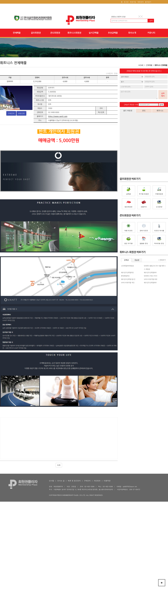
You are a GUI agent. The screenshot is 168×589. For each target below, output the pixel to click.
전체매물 (17, 33)
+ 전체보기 (162, 260)
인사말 (51, 532)
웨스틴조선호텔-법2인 (128, 279)
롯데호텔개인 (125, 276)
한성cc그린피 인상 (118, 16)
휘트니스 (160, 110)
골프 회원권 (127, 110)
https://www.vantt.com (57, 116)
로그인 (126, 2)
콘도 (144, 110)
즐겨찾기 (148, 2)
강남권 (137, 260)
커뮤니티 (151, 33)
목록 (58, 517)
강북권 (126, 260)
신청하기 (163, 94)
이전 (139, 16)
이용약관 (107, 532)
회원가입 (133, 2)
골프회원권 (36, 33)
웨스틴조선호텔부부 (150, 272)
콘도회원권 (55, 33)
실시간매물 (94, 33)
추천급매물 (113, 33)
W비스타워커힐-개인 (127, 282)
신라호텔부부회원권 (127, 266)
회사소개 (132, 33)
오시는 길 (61, 532)
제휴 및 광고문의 (74, 532)
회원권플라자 (84, 20)
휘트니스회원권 (74, 33)
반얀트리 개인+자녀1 (151, 276)
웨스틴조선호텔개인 (127, 272)
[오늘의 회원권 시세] (131, 105)
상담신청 (21, 113)
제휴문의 (140, 2)
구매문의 (11, 113)
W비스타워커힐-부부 (150, 279)
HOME (141, 65)
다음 (141, 16)
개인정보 (97, 532)
